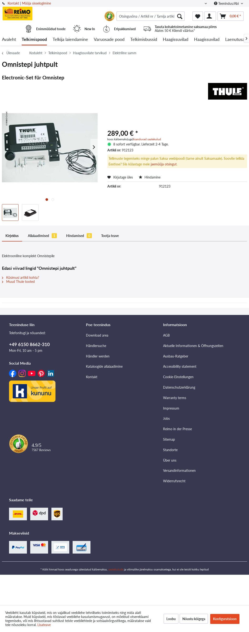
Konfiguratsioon (225, 619)
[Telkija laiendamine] (70, 39)
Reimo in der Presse (177, 429)
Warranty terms (174, 398)
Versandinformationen (179, 470)
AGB (166, 335)
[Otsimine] (180, 16)
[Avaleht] (9, 39)
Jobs (166, 418)
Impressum (171, 408)
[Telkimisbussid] (143, 39)
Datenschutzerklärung (179, 387)
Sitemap (169, 439)
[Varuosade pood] (109, 39)
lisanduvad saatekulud (147, 139)
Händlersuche (96, 346)
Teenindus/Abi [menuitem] (227, 3)
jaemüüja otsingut (164, 164)
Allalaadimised (42, 235)
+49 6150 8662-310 (29, 344)
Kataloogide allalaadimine (104, 366)
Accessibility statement (179, 366)
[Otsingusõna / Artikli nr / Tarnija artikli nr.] (150, 16)
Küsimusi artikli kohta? (20, 277)
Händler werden (98, 356)
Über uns (169, 460)
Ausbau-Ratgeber (175, 356)
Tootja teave (110, 236)
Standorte (170, 450)
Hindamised (79, 235)
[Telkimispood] (34, 39)
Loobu (171, 619)
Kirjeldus (12, 236)
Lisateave (44, 625)
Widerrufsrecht (174, 481)
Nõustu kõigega (193, 619)
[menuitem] (150, 16)
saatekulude (115, 569)
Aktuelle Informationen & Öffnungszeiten (193, 346)
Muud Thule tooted (18, 282)
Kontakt (13, 3)
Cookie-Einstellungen (178, 377)
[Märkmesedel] (197, 16)
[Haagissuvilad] (175, 39)
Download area (97, 335)
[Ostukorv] (230, 16)
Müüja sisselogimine (36, 3)
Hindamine (149, 177)
